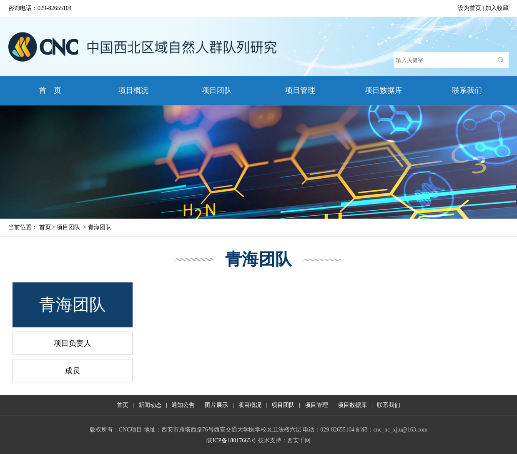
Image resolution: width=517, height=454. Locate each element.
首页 (45, 227)
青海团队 (99, 227)
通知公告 (183, 405)
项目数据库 (383, 90)
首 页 (50, 90)
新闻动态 (150, 405)
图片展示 (216, 405)
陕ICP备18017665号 (231, 440)
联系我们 (467, 90)
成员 (72, 371)
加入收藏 (497, 8)
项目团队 (217, 90)
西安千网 (299, 440)
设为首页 (469, 8)
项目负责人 (72, 343)
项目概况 (133, 90)
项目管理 (300, 90)
